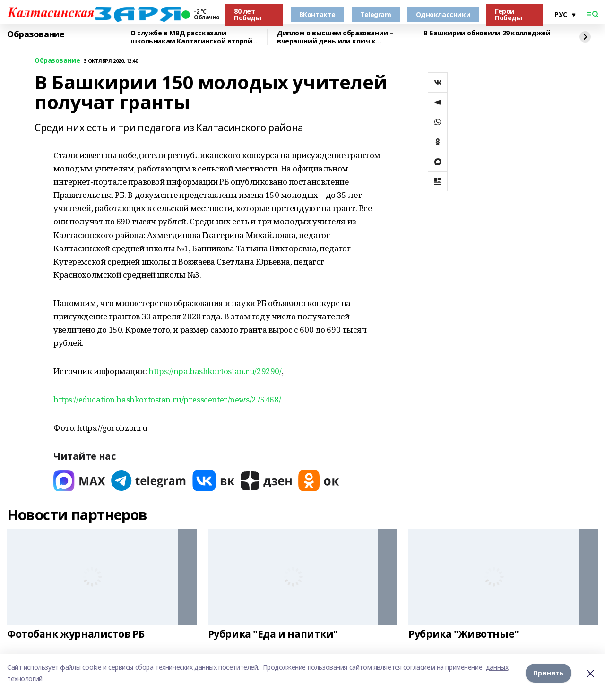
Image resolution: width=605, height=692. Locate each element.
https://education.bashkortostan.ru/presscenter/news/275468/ (167, 399)
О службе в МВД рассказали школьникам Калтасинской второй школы (191, 37)
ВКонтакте (317, 14)
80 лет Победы (247, 14)
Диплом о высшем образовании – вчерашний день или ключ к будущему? (335, 37)
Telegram (375, 14)
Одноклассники (443, 14)
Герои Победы (508, 14)
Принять (548, 672)
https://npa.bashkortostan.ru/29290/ (214, 371)
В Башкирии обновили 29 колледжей (487, 33)
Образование (35, 34)
